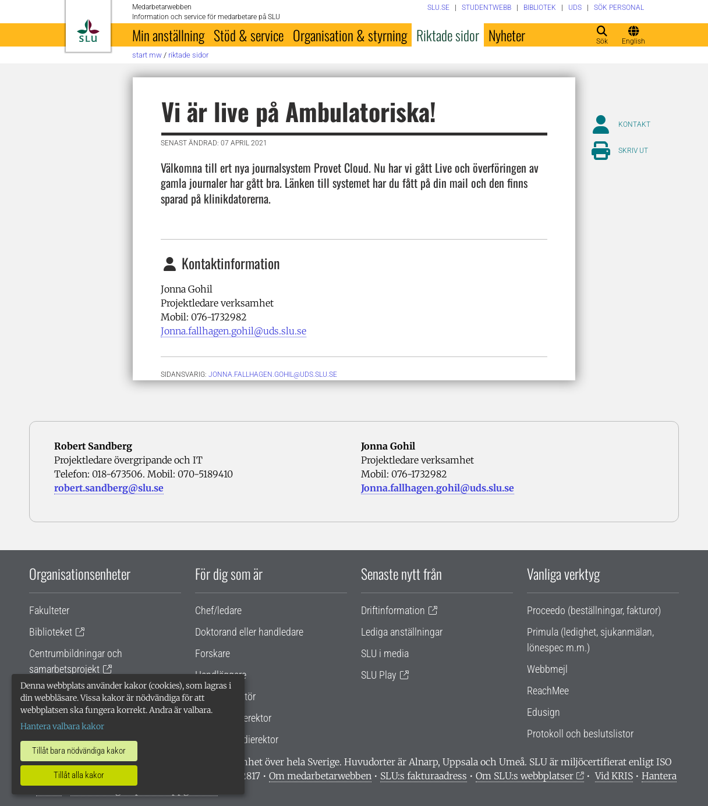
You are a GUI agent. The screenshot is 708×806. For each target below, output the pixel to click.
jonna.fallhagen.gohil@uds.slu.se (272, 374)
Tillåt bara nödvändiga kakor (79, 751)
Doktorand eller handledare (249, 632)
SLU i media (385, 653)
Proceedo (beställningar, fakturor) (594, 610)
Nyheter (506, 34)
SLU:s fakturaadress (423, 776)
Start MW (147, 55)
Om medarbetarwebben (320, 776)
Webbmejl (547, 669)
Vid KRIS (614, 776)
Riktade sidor (447, 34)
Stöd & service (249, 34)
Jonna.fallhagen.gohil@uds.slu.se (233, 331)
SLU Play (379, 675)
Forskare (212, 653)
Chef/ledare (218, 610)
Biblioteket (50, 632)
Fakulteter (49, 610)
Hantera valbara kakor (62, 726)
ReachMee (548, 690)
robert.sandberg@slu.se (109, 488)
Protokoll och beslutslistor (580, 733)
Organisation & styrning (350, 34)
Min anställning (168, 34)
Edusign (543, 712)
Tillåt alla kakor (79, 775)
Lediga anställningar (401, 632)
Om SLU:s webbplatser (525, 776)
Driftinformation (393, 610)
